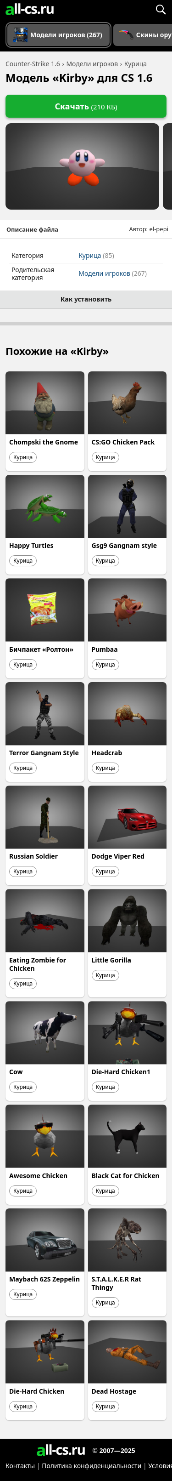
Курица (96, 255)
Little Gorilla (111, 960)
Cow (15, 1071)
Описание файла (32, 229)
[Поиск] (160, 9)
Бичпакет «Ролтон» (41, 649)
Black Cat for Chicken (126, 1175)
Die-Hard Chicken (36, 1391)
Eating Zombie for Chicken (37, 964)
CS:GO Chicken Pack (123, 442)
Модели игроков (112, 273)
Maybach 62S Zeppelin (44, 1279)
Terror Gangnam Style (44, 752)
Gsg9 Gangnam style (124, 545)
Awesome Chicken (38, 1175)
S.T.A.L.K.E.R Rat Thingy (117, 1283)
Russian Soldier (33, 856)
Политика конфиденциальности (91, 1465)
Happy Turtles (31, 545)
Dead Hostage (114, 1391)
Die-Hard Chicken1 (121, 1071)
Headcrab (107, 752)
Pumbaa (105, 649)
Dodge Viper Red (118, 856)
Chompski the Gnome (43, 442)
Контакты (20, 1465)
